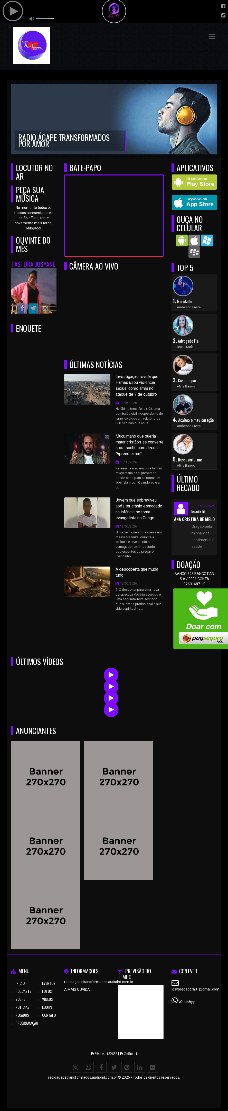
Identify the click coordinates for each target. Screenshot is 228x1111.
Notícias (22, 1007)
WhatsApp (186, 1002)
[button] (211, 37)
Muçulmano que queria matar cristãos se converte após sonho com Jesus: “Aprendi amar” (140, 445)
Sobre (20, 999)
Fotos (47, 991)
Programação (26, 1023)
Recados (22, 1015)
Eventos (48, 983)
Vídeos (47, 999)
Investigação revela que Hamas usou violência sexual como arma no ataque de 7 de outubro (137, 385)
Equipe (47, 1007)
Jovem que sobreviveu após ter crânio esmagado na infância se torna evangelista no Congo (139, 509)
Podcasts (23, 991)
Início (20, 983)
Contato (49, 1015)
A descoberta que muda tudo (137, 572)
